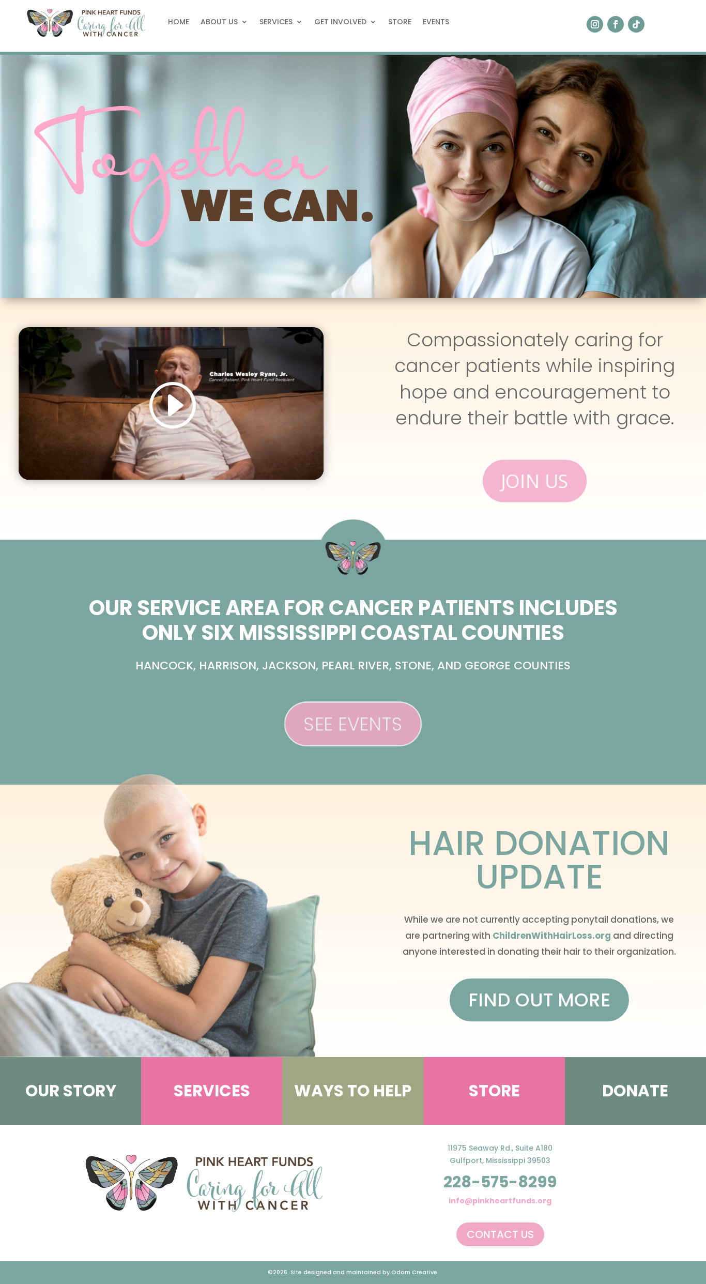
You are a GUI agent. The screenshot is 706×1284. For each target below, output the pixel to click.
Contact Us (500, 1234)
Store (399, 22)
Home (178, 22)
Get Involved (340, 22)
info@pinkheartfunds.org (500, 1201)
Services (276, 22)
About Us (219, 22)
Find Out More (539, 1000)
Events (436, 22)
